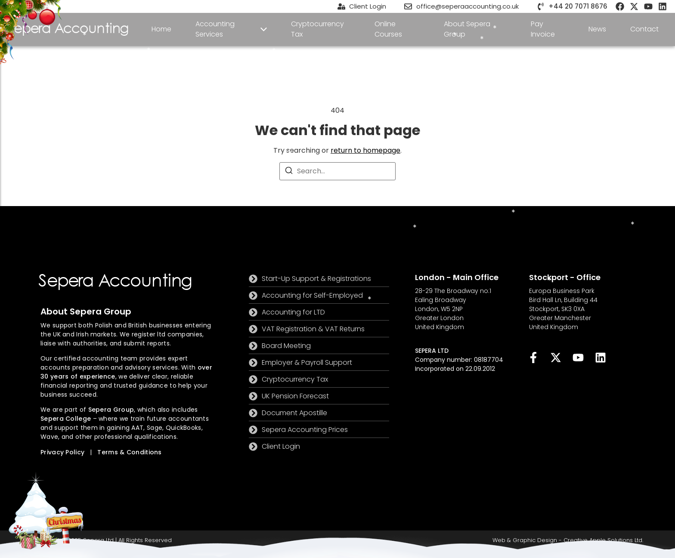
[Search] (289, 172)
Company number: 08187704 (459, 359)
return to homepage (365, 150)
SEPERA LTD (432, 350)
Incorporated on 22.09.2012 (455, 368)
